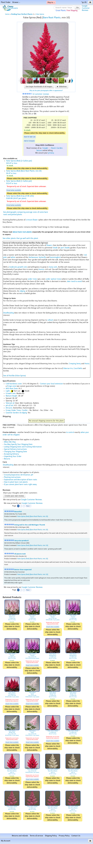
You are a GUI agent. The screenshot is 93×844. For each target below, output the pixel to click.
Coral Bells (78, 368)
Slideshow (62, 86)
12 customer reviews (35, 94)
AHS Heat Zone (12, 389)
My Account (5, 841)
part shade (65, 248)
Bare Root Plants (52, 17)
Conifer (25, 410)
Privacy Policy (64, 836)
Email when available (14, 190)
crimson (29, 220)
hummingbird (55, 257)
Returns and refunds (20, 836)
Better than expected (22, 570)
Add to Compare (29, 141)
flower (35, 220)
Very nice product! (21, 541)
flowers (49, 245)
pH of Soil (9, 405)
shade (55, 248)
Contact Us (75, 836)
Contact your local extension (51, 384)
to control (70, 432)
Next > (28, 506)
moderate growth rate (18, 267)
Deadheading (8, 313)
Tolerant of (10, 403)
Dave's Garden (56, 148)
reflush (50, 320)
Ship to (51, 2)
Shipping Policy (51, 836)
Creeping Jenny (75, 364)
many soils (53, 267)
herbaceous (33, 257)
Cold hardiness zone (14, 384)
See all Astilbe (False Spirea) (14, 376)
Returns (7, 459)
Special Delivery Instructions (15, 449)
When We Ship (10, 442)
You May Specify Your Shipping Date (18, 444)
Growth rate (11, 393)
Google (45, 148)
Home (7, 14)
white (13, 257)
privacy (51, 153)
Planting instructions (12, 477)
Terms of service (36, 836)
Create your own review (14, 496)
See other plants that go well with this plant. (20, 238)
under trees (32, 279)
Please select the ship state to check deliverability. (44, 133)
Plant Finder (6, 2)
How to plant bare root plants (16, 482)
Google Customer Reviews (31, 500)
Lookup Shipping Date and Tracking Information (23, 447)
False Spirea (40, 14)
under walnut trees (53, 279)
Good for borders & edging (16, 413)
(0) (83, 2)
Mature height (11, 396)
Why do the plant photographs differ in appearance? (46, 90)
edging (22, 291)
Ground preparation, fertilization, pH (18, 475)
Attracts (9, 408)
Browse (16, 2)
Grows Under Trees (13, 410)
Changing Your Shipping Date (15, 452)
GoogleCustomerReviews (86, 8)
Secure (39, 150)
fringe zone (11, 386)
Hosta (87, 364)
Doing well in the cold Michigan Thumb (29, 525)
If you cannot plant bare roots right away (20, 484)
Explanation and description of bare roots (20, 480)
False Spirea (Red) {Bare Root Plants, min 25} (32, 516)
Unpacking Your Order (12, 456)
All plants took (20, 554)
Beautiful (18, 512)
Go (77, 7)
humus (41, 269)
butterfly (42, 257)
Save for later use (29, 137)
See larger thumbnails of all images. (39, 86)
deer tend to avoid (74, 281)
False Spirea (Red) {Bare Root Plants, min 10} (32, 545)
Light (8, 391)
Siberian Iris (68, 368)
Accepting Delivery (11, 454)
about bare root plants (22, 232)
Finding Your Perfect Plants (22, 14)
